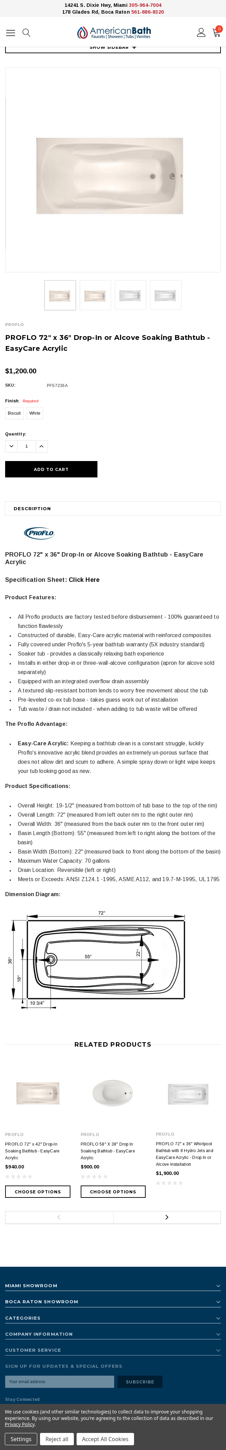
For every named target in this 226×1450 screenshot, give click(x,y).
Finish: (21, 401)
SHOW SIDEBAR (113, 47)
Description (32, 508)
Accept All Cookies (105, 1439)
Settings (21, 1439)
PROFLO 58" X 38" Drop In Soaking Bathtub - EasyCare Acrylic (108, 1151)
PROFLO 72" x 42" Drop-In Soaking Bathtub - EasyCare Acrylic (32, 1151)
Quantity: (15, 434)
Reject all (56, 1439)
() (217, 31)
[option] (113, 170)
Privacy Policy (20, 1424)
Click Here (84, 579)
